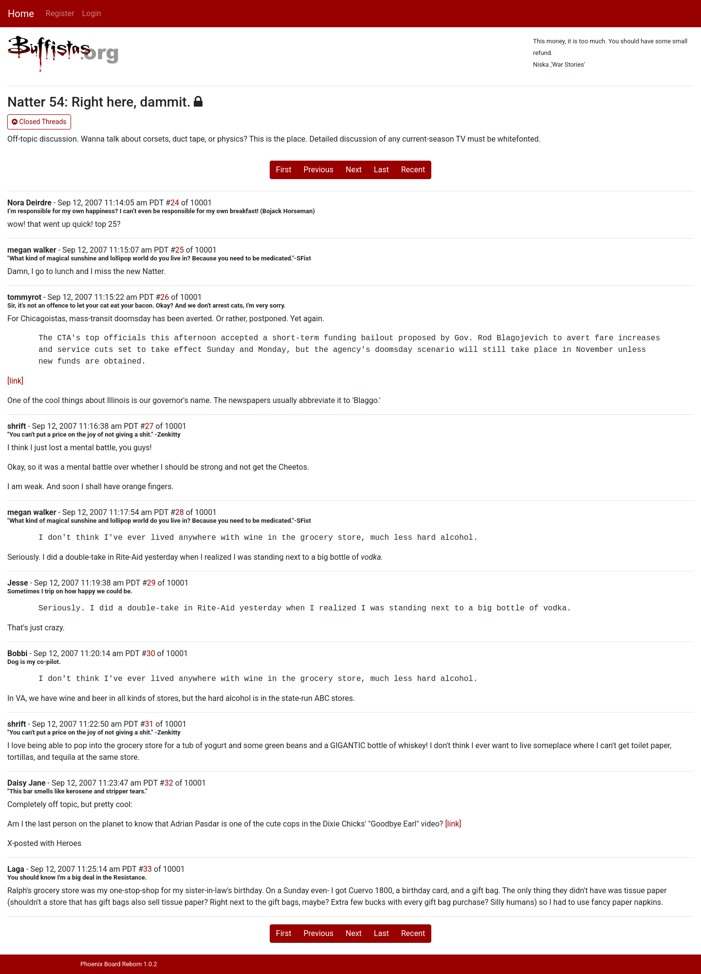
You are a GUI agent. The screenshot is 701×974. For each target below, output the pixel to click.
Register (60, 13)
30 (151, 653)
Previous (318, 169)
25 (179, 250)
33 (147, 869)
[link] (15, 381)
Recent (413, 169)
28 (179, 512)
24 (174, 202)
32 (169, 783)
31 (149, 724)
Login (91, 13)
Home (21, 13)
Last (381, 169)
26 (164, 297)
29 (151, 583)
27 (149, 426)
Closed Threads (39, 122)
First (284, 169)
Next (354, 169)
